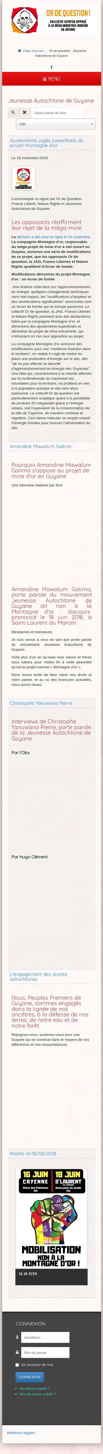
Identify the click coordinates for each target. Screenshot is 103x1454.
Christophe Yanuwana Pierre (41, 703)
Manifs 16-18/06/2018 (33, 1153)
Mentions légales (21, 1433)
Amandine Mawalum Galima (40, 446)
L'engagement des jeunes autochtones (38, 976)
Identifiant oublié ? (35, 1389)
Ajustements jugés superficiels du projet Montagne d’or (46, 142)
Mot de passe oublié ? (38, 1394)
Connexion (29, 1377)
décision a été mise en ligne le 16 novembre (53, 237)
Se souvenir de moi (37, 1365)
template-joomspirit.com (102, 1435)
